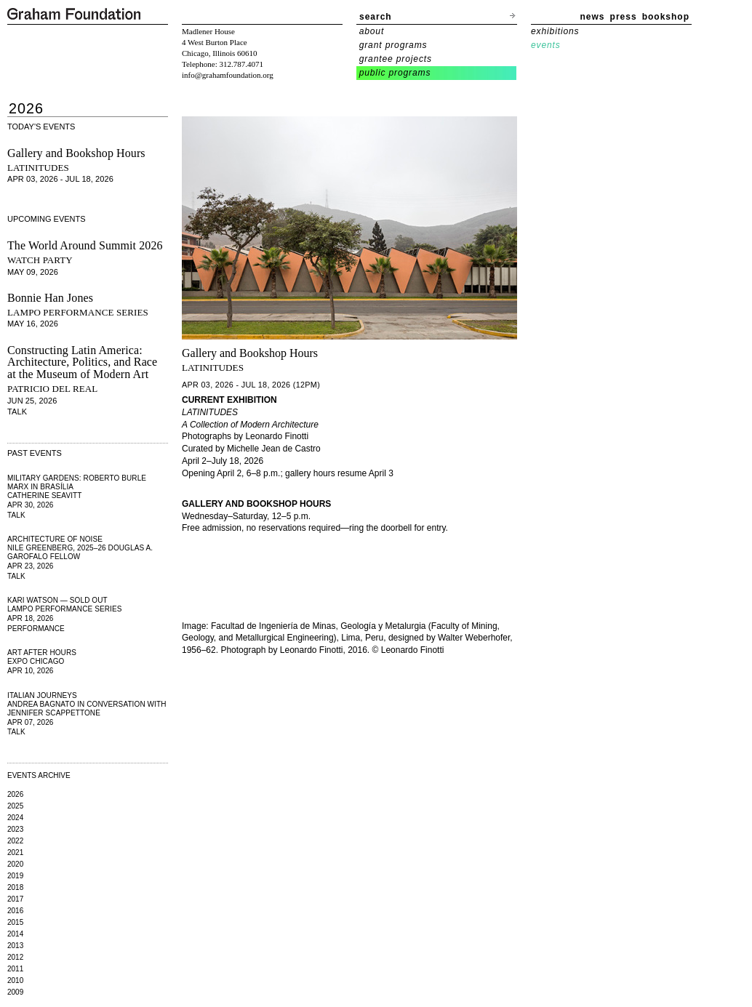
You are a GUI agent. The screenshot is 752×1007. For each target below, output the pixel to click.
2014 (15, 934)
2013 (15, 946)
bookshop (665, 17)
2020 (15, 864)
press (623, 17)
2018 (15, 887)
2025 (15, 806)
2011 (15, 969)
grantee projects (395, 59)
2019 (15, 876)
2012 (15, 957)
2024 (15, 818)
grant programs (393, 45)
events (546, 45)
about (372, 31)
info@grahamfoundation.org (227, 75)
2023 (15, 829)
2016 (15, 911)
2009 (15, 992)
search (375, 17)
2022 (15, 841)
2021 (15, 852)
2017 (15, 899)
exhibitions (555, 31)
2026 (15, 794)
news (592, 17)
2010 (15, 980)
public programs (395, 73)
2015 (15, 922)
